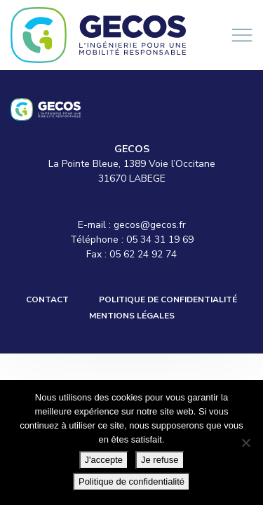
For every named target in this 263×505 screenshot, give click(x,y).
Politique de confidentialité (168, 299)
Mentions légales (132, 315)
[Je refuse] (245, 443)
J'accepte (104, 459)
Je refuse (159, 459)
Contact (47, 299)
